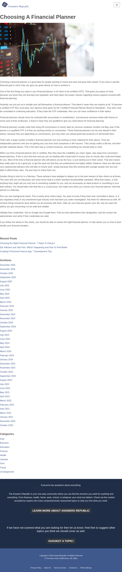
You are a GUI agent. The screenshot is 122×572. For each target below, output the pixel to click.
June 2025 (5, 290)
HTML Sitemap (85, 568)
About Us (47, 568)
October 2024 (6, 322)
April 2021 (5, 409)
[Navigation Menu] (117, 5)
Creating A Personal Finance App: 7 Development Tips (26, 251)
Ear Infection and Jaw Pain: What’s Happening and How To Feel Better (33, 247)
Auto (2, 439)
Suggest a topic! (61, 541)
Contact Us (73, 568)
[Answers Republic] (15, 5)
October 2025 (6, 273)
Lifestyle (4, 459)
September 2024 (8, 326)
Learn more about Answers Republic (60, 510)
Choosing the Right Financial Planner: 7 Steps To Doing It (27, 243)
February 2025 (7, 306)
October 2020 (6, 425)
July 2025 (4, 285)
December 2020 (7, 421)
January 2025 (6, 310)
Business (4, 443)
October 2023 (6, 372)
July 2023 (4, 384)
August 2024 (6, 331)
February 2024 (7, 355)
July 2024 (4, 335)
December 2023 (7, 364)
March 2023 (5, 400)
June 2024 (5, 339)
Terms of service (60, 568)
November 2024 (7, 318)
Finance (4, 451)
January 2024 (6, 359)
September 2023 (8, 376)
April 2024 (5, 347)
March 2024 (5, 351)
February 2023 (7, 405)
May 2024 (4, 343)
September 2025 (8, 277)
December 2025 (7, 265)
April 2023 (5, 396)
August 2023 (6, 380)
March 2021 (5, 413)
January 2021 (6, 417)
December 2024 (7, 314)
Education (5, 447)
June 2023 (5, 388)
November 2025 (7, 269)
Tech (2, 463)
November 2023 (7, 368)
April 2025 (5, 298)
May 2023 (4, 392)
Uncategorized (7, 472)
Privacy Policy (35, 568)
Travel (3, 467)
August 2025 (6, 281)
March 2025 (5, 302)
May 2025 (4, 294)
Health (3, 455)
